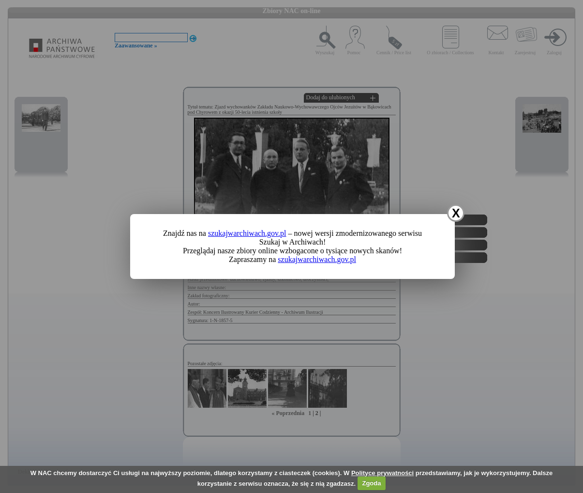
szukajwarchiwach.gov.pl (247, 233)
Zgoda (371, 483)
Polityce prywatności (382, 473)
